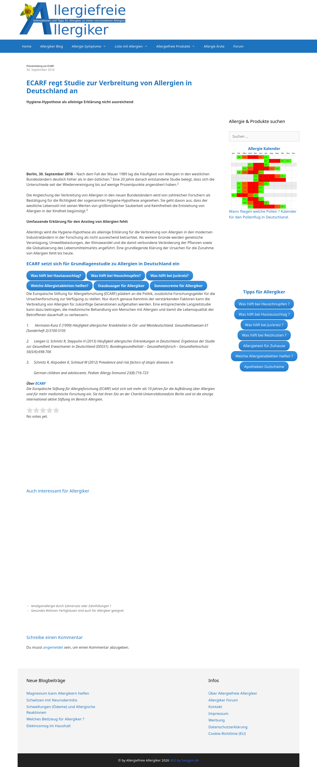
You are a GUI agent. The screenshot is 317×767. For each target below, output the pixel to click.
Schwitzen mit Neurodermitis (51, 700)
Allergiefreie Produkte (177, 46)
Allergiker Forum (223, 700)
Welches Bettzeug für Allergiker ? (55, 718)
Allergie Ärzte (214, 46)
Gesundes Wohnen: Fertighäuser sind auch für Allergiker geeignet (77, 610)
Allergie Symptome (91, 46)
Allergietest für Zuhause (264, 345)
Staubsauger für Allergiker (121, 285)
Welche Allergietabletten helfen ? (264, 356)
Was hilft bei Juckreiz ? (264, 324)
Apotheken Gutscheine (264, 366)
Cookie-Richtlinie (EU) (227, 733)
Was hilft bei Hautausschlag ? (264, 314)
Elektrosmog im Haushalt (48, 725)
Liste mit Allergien (133, 46)
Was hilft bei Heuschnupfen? (116, 275)
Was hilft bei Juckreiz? (169, 275)
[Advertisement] (121, 140)
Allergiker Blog (51, 46)
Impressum (218, 713)
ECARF (40, 383)
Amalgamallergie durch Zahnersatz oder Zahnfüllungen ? (71, 606)
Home (26, 46)
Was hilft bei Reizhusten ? (264, 335)
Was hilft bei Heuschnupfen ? (264, 303)
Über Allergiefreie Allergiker (232, 693)
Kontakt (215, 706)
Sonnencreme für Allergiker (178, 285)
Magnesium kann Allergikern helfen (57, 693)
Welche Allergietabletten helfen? (59, 285)
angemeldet (53, 647)
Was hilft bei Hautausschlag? (56, 275)
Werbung (216, 720)
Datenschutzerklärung (228, 726)
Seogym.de (190, 760)
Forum (238, 46)
